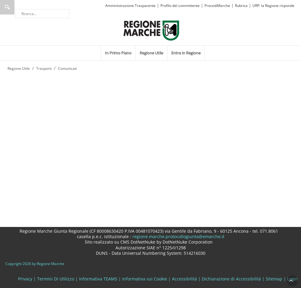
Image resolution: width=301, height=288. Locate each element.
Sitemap (274, 279)
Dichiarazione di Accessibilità (231, 279)
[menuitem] (118, 53)
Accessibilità (184, 279)
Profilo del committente (180, 5)
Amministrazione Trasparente (130, 5)
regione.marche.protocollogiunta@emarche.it (177, 236)
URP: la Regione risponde (273, 5)
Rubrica (241, 5)
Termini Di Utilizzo (55, 279)
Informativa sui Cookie (144, 279)
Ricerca (7, 7)
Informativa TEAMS (98, 279)
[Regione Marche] (151, 30)
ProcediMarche (217, 5)
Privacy (25, 279)
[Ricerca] (42, 13)
